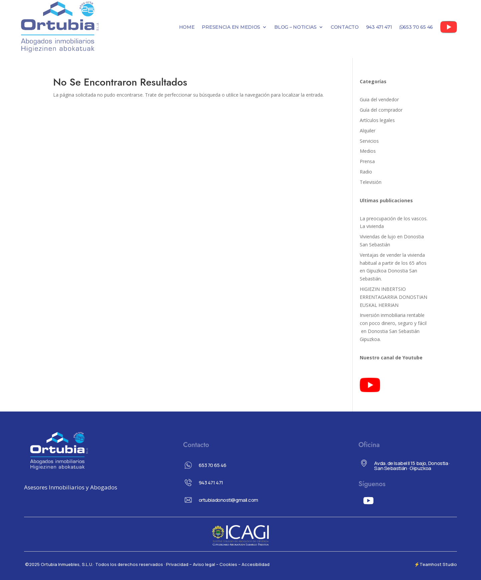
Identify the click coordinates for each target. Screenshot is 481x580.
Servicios (369, 141)
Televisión (370, 182)
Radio (366, 171)
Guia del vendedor (379, 99)
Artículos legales (377, 120)
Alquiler (367, 130)
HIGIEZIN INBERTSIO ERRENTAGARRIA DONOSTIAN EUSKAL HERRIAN (393, 297)
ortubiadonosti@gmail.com (228, 499)
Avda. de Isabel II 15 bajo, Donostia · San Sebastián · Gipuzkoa (412, 466)
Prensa (367, 161)
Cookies (228, 564)
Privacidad (177, 564)
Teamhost (431, 564)
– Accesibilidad (254, 564)
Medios (368, 151)
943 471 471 (211, 482)
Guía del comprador (381, 110)
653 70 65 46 (212, 465)
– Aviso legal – (203, 564)
